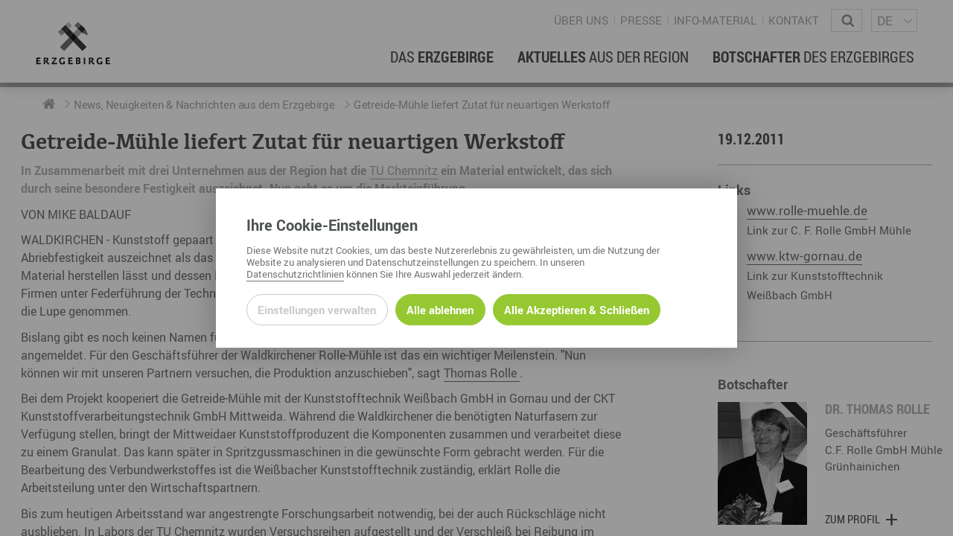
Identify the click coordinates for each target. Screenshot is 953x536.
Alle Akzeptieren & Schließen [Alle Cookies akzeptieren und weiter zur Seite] (576, 309)
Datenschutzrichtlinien (295, 274)
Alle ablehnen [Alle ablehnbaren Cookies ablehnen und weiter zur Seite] (440, 309)
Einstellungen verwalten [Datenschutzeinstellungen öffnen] (317, 309)
